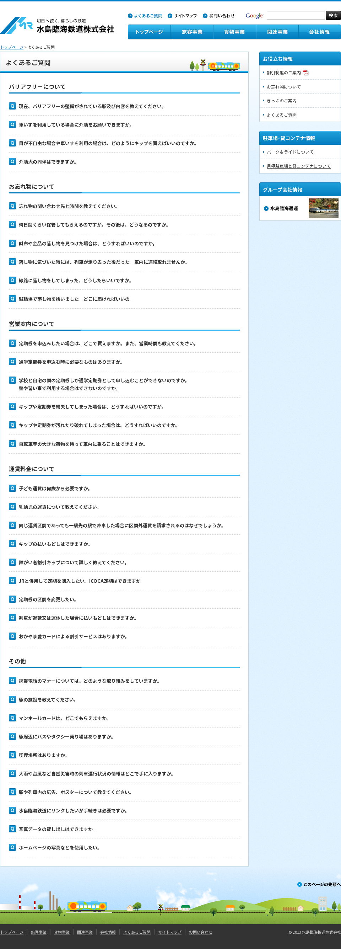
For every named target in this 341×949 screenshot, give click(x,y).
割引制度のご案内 (284, 72)
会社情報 (108, 932)
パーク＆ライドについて (290, 152)
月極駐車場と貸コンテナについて (299, 166)
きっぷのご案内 (282, 100)
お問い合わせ (200, 932)
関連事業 (85, 932)
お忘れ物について (284, 87)
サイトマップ (170, 932)
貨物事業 (62, 932)
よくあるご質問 (282, 115)
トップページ (11, 47)
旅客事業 (39, 932)
